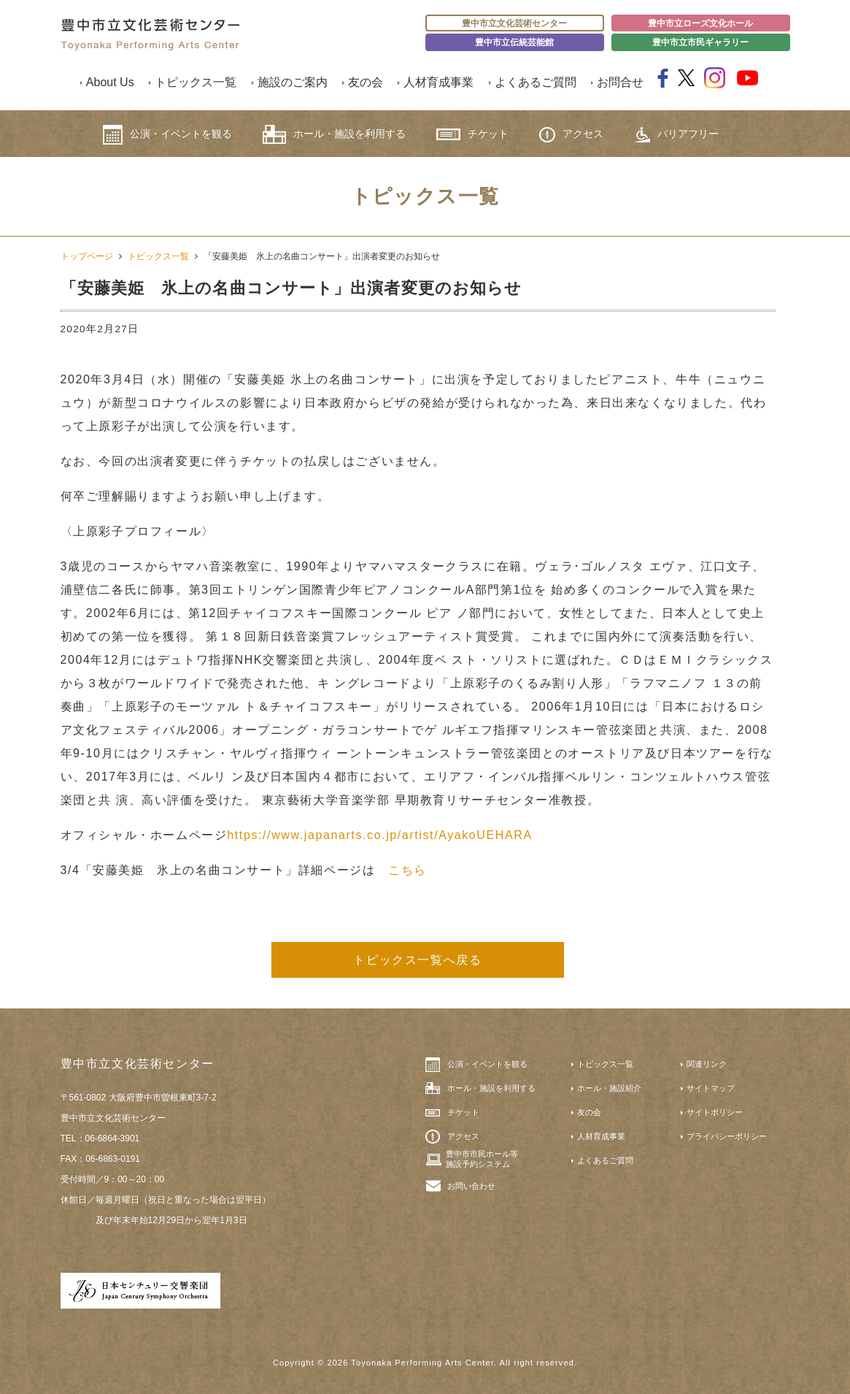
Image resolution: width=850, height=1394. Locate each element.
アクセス (571, 134)
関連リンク (707, 1064)
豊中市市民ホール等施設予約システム (482, 1158)
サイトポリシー (715, 1112)
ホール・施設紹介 (609, 1088)
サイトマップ (711, 1088)
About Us (110, 82)
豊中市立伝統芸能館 (514, 42)
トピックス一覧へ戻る (417, 960)
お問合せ (620, 82)
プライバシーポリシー (727, 1136)
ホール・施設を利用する (334, 134)
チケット (472, 134)
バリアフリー (676, 134)
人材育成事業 (438, 82)
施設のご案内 (293, 82)
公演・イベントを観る (167, 135)
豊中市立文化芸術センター (514, 23)
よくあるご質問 (535, 82)
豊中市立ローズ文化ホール (700, 23)
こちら (407, 870)
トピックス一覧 (195, 82)
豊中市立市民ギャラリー (700, 42)
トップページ (87, 256)
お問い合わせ (471, 1186)
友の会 (365, 82)
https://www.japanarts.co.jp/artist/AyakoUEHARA (379, 835)
